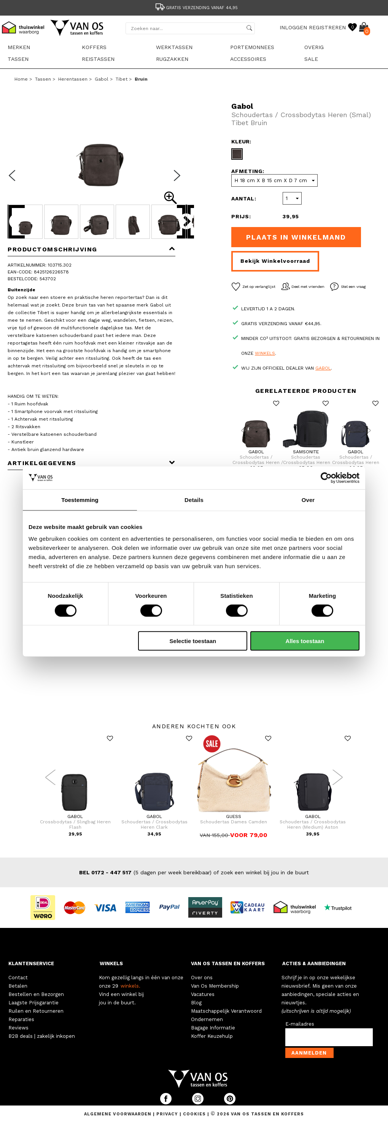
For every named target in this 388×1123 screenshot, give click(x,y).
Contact (18, 977)
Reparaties (21, 1019)
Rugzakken (172, 59)
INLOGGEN (293, 27)
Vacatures (203, 994)
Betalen (17, 986)
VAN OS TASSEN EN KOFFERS (228, 963)
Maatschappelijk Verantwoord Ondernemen (226, 1015)
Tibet (121, 79)
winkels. (130, 986)
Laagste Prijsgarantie (33, 1002)
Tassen (18, 59)
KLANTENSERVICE (31, 963)
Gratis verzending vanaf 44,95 (196, 7)
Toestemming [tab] (80, 499)
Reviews (18, 1028)
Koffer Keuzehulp (212, 1036)
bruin (141, 79)
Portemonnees (252, 47)
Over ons (202, 977)
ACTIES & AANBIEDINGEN (314, 963)
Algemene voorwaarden (118, 1114)
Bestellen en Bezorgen (36, 994)
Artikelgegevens (91, 463)
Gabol (101, 79)
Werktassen (174, 47)
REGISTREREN (327, 27)
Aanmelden (309, 1053)
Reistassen (98, 59)
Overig (314, 47)
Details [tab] (194, 499)
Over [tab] (308, 499)
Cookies (194, 1114)
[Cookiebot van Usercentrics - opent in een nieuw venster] (326, 477)
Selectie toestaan (193, 641)
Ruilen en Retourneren (36, 1011)
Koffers (94, 47)
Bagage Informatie (213, 1028)
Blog (196, 1002)
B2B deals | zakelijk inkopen (41, 1036)
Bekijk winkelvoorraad (275, 261)
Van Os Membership (215, 986)
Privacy (168, 1114)
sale (311, 59)
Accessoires (248, 59)
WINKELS (111, 963)
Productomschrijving (91, 249)
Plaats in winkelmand (296, 237)
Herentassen (72, 79)
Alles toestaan (305, 641)
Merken (19, 47)
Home (21, 79)
